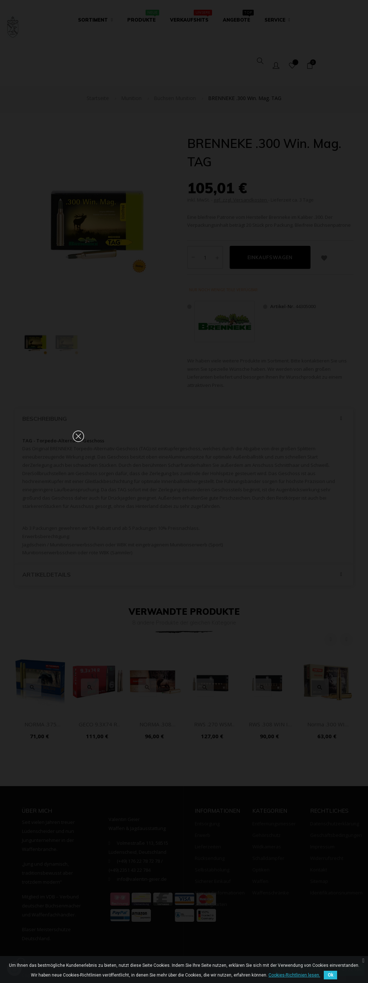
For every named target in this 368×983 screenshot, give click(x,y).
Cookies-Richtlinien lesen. (294, 975)
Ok (330, 975)
